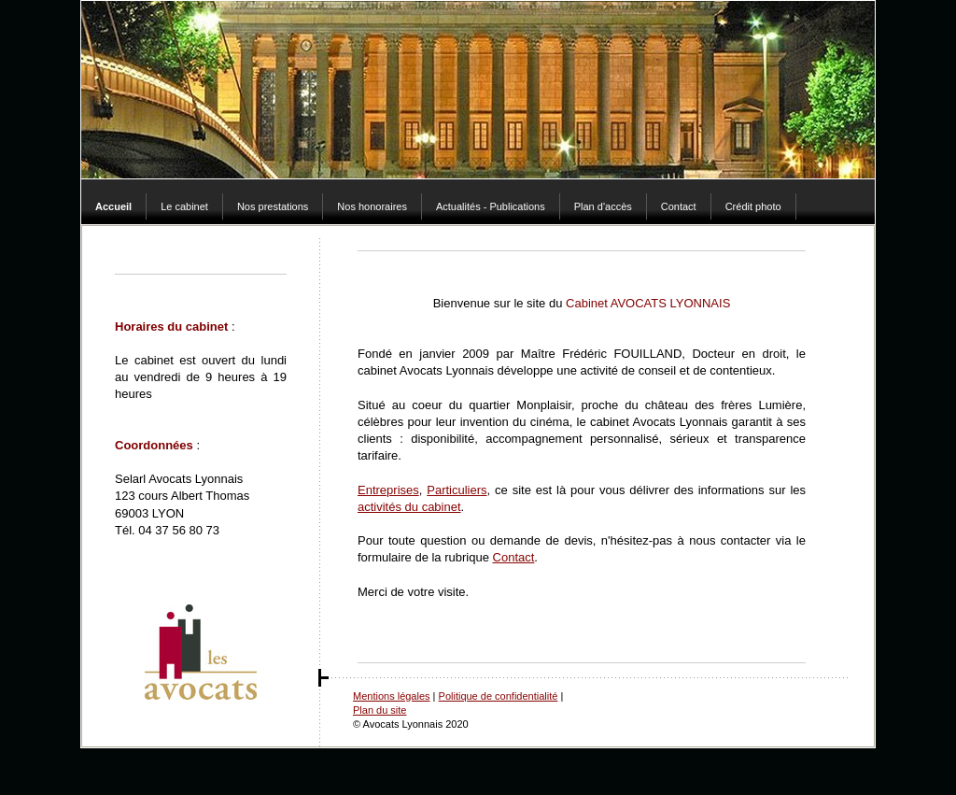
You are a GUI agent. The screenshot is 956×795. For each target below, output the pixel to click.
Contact (514, 557)
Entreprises (388, 490)
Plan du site (379, 710)
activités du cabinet (409, 507)
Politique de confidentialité (498, 696)
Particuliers (456, 490)
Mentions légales (391, 696)
